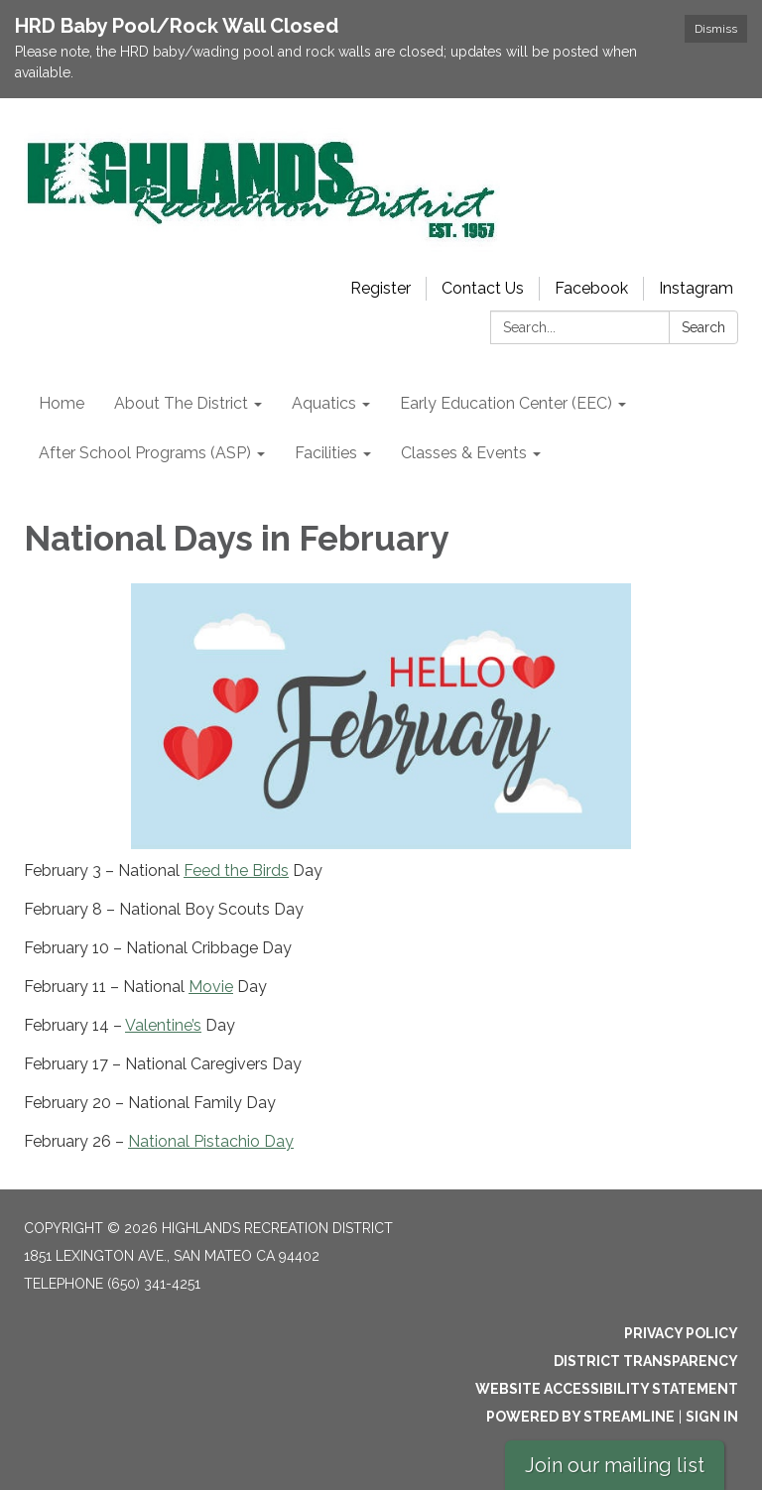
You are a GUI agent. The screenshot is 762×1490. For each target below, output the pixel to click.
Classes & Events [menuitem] (464, 452)
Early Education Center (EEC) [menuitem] (506, 403)
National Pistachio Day (211, 1141)
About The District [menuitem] (181, 403)
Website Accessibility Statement (606, 1389)
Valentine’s (163, 1025)
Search (703, 327)
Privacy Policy (681, 1333)
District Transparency (646, 1361)
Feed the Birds (236, 870)
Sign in (712, 1417)
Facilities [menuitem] (326, 452)
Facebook (591, 288)
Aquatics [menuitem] (324, 403)
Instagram (696, 288)
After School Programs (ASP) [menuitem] (145, 452)
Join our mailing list (614, 1465)
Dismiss (716, 29)
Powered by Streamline (580, 1417)
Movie (211, 986)
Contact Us (483, 288)
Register (380, 288)
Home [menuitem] (61, 403)
